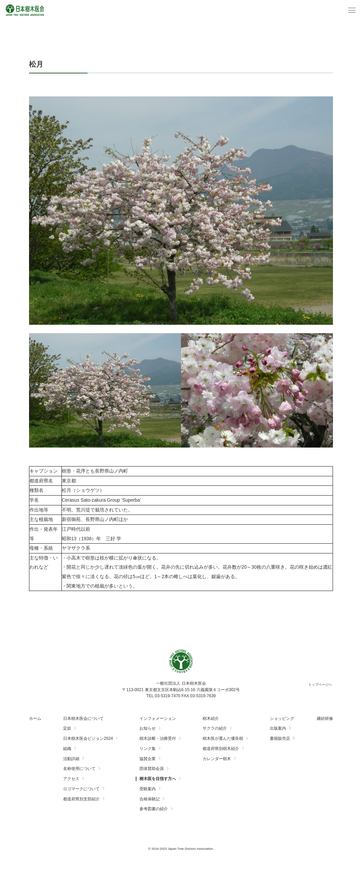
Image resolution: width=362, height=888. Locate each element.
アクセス (71, 778)
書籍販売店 (280, 738)
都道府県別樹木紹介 (221, 748)
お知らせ (147, 728)
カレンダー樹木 (217, 758)
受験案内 (147, 789)
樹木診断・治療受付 (157, 738)
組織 (67, 748)
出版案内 (278, 728)
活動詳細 (71, 758)
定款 (67, 728)
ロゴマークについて (81, 789)
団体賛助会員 (151, 768)
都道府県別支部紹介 (81, 799)
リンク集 (147, 748)
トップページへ (320, 684)
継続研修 (325, 718)
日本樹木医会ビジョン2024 (88, 738)
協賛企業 (147, 758)
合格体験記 (149, 799)
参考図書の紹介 (153, 808)
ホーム (35, 718)
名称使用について (79, 768)
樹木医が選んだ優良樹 (223, 738)
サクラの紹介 (215, 728)
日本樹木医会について (83, 718)
